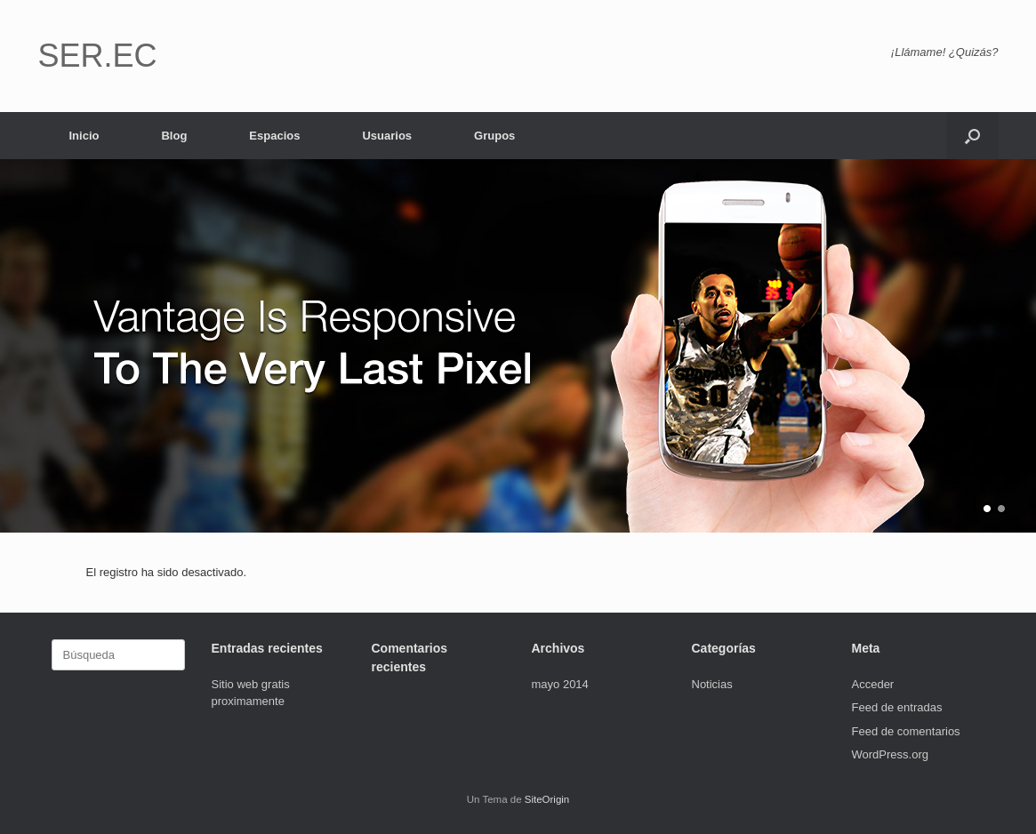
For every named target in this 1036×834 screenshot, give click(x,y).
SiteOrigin (547, 799)
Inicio (84, 135)
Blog (174, 135)
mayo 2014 (560, 684)
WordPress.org (890, 754)
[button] (972, 135)
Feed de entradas (897, 707)
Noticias (712, 684)
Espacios (274, 135)
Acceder (873, 684)
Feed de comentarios (906, 731)
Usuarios (387, 135)
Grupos (494, 135)
